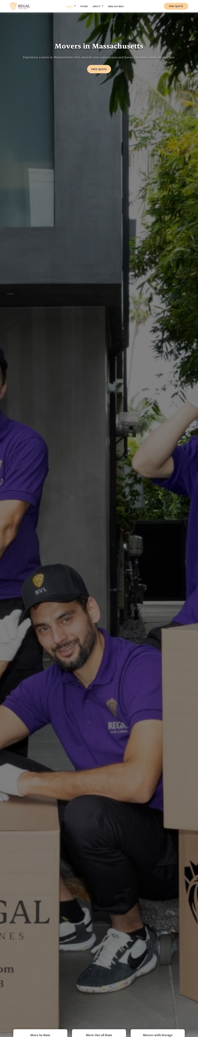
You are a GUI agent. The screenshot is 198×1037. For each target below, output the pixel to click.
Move (69, 6)
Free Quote (176, 6)
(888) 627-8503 (116, 6)
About (96, 6)
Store (84, 6)
